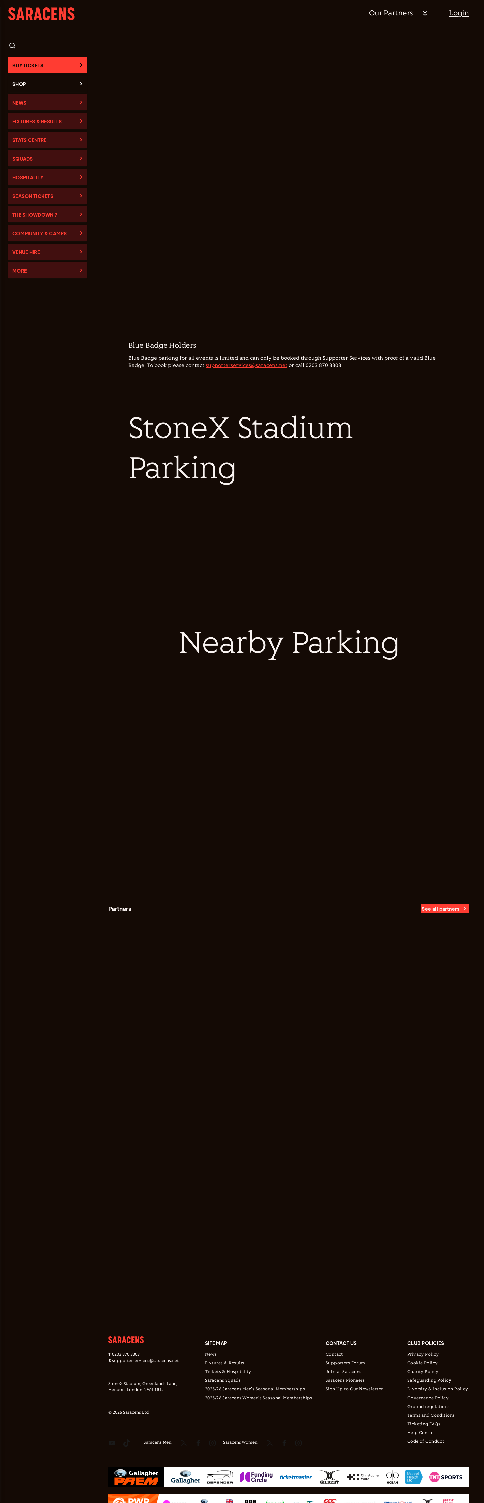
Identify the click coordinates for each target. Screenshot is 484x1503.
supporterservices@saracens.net (246, 365)
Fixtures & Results (37, 121)
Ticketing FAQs (424, 1424)
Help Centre (420, 1433)
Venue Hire (26, 252)
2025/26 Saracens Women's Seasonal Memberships (258, 1398)
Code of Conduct (425, 1441)
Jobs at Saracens (344, 1372)
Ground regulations (428, 1407)
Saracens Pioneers (345, 1380)
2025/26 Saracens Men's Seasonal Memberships (255, 1389)
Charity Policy (423, 1372)
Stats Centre (29, 140)
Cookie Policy (422, 1363)
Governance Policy (428, 1398)
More (19, 271)
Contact (334, 1354)
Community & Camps (39, 233)
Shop (19, 84)
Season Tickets (32, 196)
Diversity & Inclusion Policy (437, 1389)
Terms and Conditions (431, 1415)
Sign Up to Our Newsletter (354, 1389)
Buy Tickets (27, 65)
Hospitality (27, 177)
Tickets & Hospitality (228, 1372)
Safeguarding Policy (429, 1380)
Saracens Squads (223, 1380)
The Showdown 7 (34, 215)
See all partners (440, 909)
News (19, 103)
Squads (22, 159)
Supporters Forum (345, 1363)
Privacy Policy (423, 1354)
